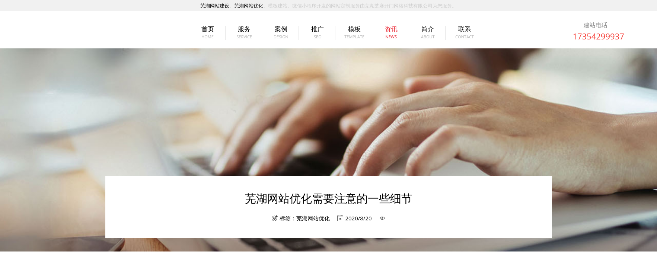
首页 (207, 33)
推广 (317, 33)
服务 (244, 33)
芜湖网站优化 (248, 5)
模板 (354, 33)
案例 (281, 33)
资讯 (391, 33)
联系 (464, 33)
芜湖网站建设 (214, 5)
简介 (427, 33)
